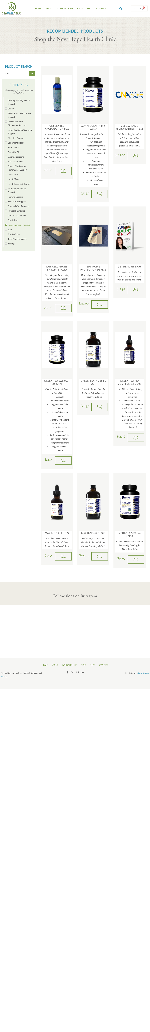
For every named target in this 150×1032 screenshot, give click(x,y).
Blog (80, 8)
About (49, 8)
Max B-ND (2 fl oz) (57, 533)
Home (38, 8)
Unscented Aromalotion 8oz (57, 127)
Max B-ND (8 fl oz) (93, 533)
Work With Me (65, 8)
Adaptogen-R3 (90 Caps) (93, 127)
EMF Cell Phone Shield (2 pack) (57, 268)
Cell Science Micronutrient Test (129, 127)
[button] (120, 8)
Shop (89, 8)
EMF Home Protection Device (93, 268)
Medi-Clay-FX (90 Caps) (129, 535)
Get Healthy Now (129, 266)
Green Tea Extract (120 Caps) (57, 382)
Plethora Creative (142, 672)
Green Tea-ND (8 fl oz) (93, 382)
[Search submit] (32, 73)
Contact (101, 8)
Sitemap (4, 676)
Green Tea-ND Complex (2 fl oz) (129, 382)
